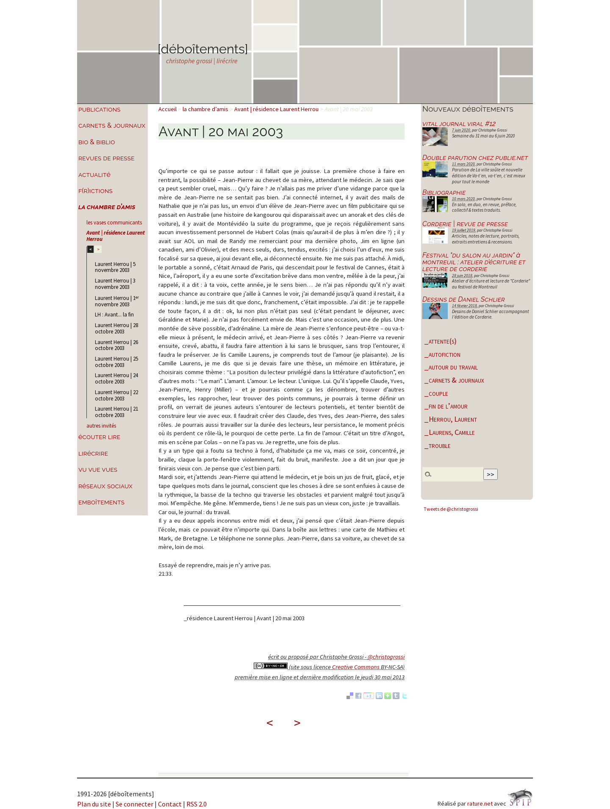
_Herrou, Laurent (450, 419)
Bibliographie (444, 192)
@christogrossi (386, 657)
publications (99, 109)
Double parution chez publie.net (475, 158)
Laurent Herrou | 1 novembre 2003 (117, 301)
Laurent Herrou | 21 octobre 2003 (116, 411)
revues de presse (106, 158)
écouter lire (99, 437)
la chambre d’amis (107, 207)
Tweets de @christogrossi (451, 509)
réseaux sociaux (105, 486)
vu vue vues (97, 469)
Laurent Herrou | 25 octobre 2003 (116, 361)
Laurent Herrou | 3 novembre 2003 (115, 283)
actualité (94, 175)
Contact (170, 804)
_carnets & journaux (454, 380)
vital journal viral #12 (459, 124)
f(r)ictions (95, 191)
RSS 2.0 (196, 804)
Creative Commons (356, 667)
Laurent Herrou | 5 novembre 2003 (115, 267)
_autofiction (442, 354)
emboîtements (101, 502)
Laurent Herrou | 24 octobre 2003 (116, 378)
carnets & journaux (111, 125)
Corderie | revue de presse (465, 224)
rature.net (480, 803)
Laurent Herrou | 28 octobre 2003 (116, 328)
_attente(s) (440, 341)
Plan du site (94, 804)
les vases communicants (114, 222)
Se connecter (134, 804)
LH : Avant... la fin (114, 314)
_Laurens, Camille (449, 432)
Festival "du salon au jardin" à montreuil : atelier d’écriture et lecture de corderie (473, 262)
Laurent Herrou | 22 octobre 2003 (116, 395)
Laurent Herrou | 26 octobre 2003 (116, 345)
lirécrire (93, 453)
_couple (436, 393)
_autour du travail (451, 367)
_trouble (437, 445)
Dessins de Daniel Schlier (463, 299)
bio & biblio (96, 142)
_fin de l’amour (446, 406)
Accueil (167, 109)
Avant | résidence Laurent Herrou (115, 235)
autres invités (101, 425)
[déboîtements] (203, 48)
